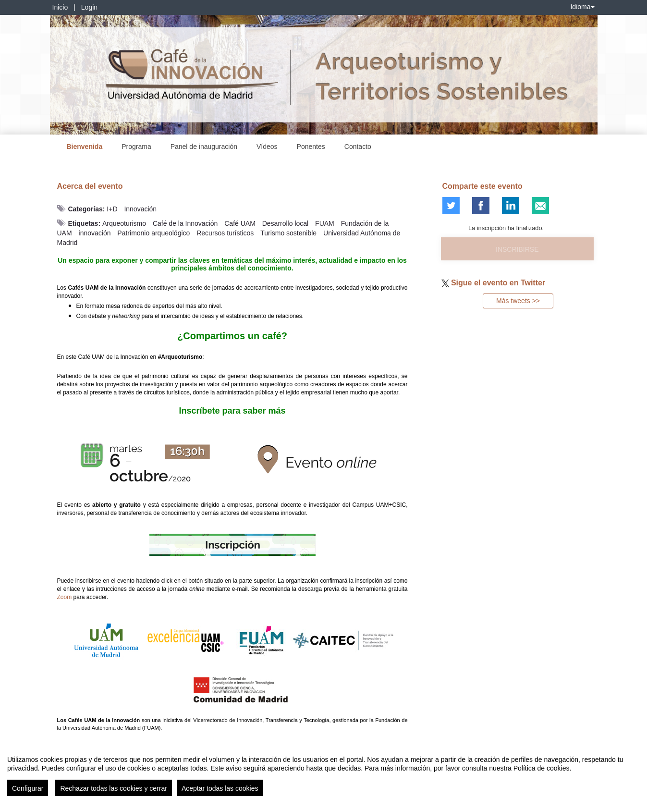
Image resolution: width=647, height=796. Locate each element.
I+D (112, 209)
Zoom (64, 597)
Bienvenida (85, 146)
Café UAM (240, 223)
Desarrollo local (285, 223)
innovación (95, 233)
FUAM (324, 223)
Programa (136, 146)
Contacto (357, 146)
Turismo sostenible (288, 233)
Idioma (582, 7)
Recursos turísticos (225, 233)
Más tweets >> (518, 301)
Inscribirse (517, 249)
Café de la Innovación (185, 223)
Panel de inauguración (204, 146)
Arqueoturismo (124, 223)
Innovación (140, 209)
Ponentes (311, 146)
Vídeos (267, 146)
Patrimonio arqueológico (153, 233)
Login (89, 7)
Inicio (60, 7)
